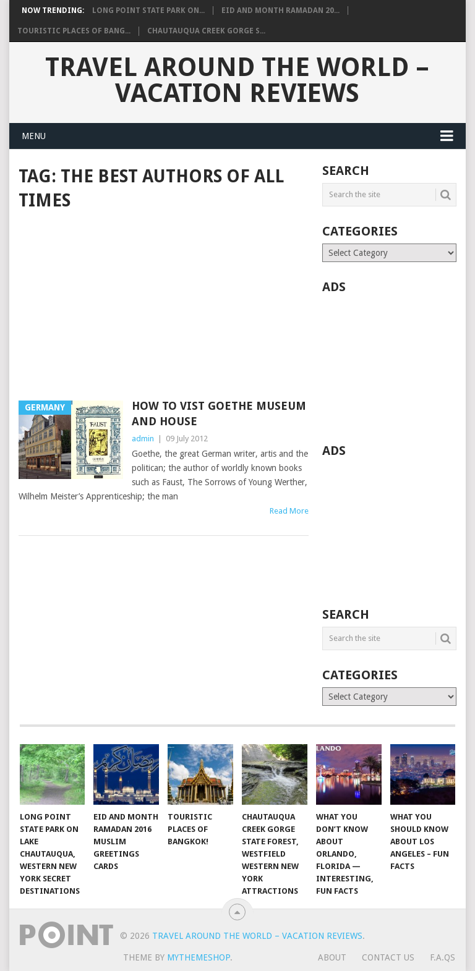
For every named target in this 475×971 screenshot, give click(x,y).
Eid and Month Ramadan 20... (280, 10)
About (332, 957)
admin (143, 438)
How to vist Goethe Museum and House (219, 413)
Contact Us (388, 957)
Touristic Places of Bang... (74, 31)
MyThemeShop (198, 957)
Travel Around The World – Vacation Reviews (237, 80)
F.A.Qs (442, 957)
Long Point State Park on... (148, 10)
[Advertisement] (164, 306)
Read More (289, 510)
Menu (34, 136)
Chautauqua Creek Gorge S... (206, 31)
